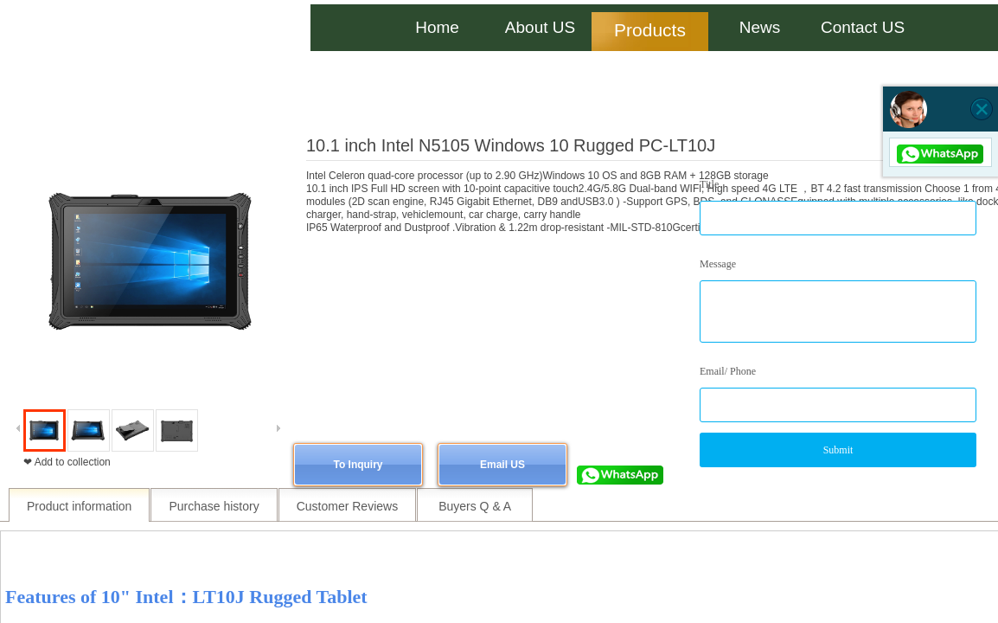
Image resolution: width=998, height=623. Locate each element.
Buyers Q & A (474, 506)
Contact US (863, 27)
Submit (838, 450)
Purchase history (214, 506)
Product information (79, 506)
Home (437, 27)
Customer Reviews (347, 506)
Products (650, 30)
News (760, 27)
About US (540, 27)
